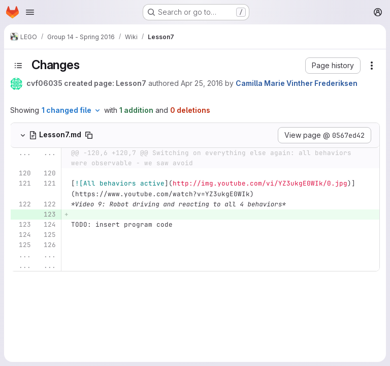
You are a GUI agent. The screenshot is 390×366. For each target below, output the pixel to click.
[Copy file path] (89, 135)
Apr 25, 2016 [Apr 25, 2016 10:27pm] (202, 83)
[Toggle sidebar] (18, 65)
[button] (333, 65)
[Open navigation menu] (30, 12)
